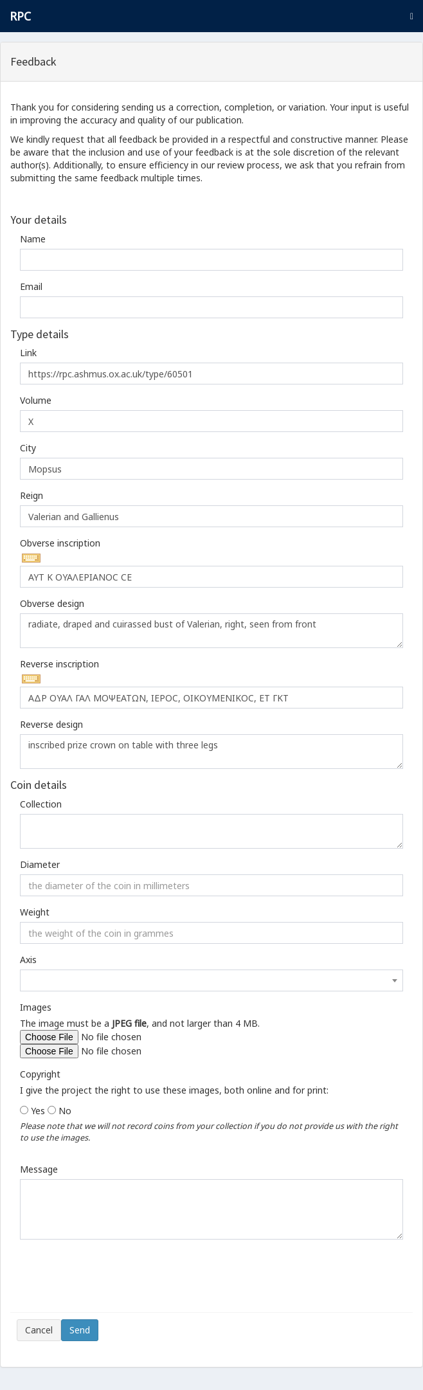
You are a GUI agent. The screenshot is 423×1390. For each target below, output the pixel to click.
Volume (35, 400)
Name (33, 239)
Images (35, 1007)
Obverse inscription (60, 543)
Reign (31, 495)
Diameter (40, 864)
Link (28, 353)
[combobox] (211, 980)
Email (31, 286)
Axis (28, 959)
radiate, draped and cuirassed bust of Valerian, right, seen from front (211, 630)
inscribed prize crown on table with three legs (211, 751)
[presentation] (114, 1281)
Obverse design (52, 603)
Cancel (39, 1330)
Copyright (40, 1074)
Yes (38, 1111)
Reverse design (51, 724)
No (65, 1111)
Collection (41, 804)
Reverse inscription (59, 664)
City (28, 448)
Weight (35, 912)
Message (39, 1169)
